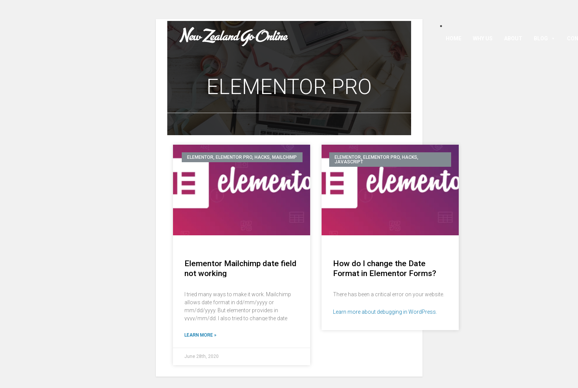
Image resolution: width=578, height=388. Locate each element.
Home (453, 38)
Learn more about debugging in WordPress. (385, 312)
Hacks (262, 157)
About (513, 38)
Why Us (483, 38)
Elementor (200, 157)
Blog (545, 38)
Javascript (349, 161)
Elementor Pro (234, 157)
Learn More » (200, 335)
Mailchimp (284, 157)
